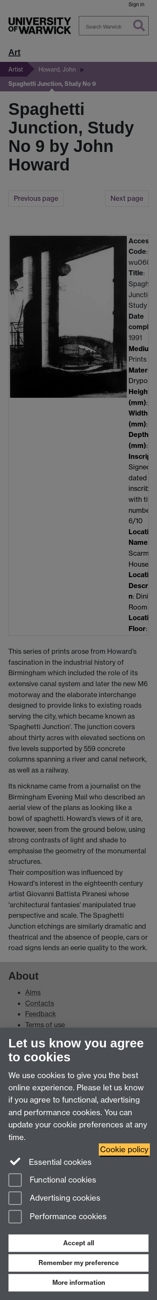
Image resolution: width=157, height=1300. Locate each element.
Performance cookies (57, 1217)
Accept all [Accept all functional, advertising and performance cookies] (78, 1243)
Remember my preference (79, 1263)
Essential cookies (50, 1161)
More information (78, 1283)
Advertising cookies (54, 1199)
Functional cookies (52, 1180)
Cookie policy (124, 1149)
